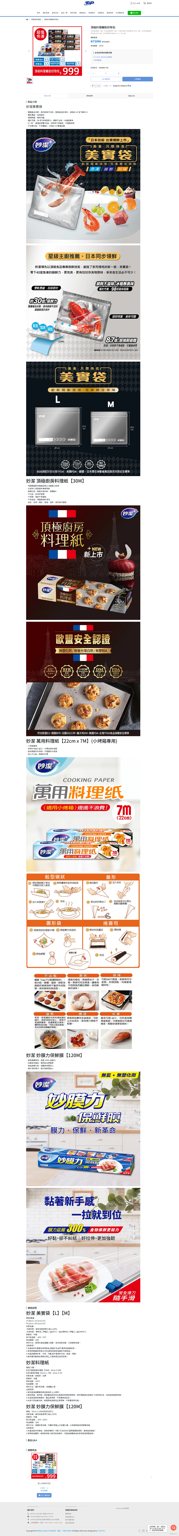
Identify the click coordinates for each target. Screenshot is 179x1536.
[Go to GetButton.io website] (173, 1533)
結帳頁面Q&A (69, 1517)
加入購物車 (106, 79)
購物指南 (68, 1514)
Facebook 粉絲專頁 (122, 1508)
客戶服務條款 (69, 1520)
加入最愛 (96, 86)
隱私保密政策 (69, 1523)
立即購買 (137, 79)
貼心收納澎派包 (44, 1483)
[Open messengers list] (173, 1528)
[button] (85, 51)
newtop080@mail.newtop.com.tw (41, 1516)
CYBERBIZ (101, 1531)
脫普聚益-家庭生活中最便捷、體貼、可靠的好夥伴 (54, 1531)
